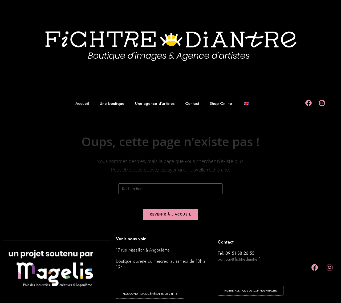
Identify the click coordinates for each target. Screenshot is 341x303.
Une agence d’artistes (154, 103)
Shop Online (221, 103)
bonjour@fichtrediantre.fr (240, 261)
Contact (192, 103)
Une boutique (112, 103)
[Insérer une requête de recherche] (170, 189)
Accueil (82, 103)
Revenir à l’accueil (170, 215)
